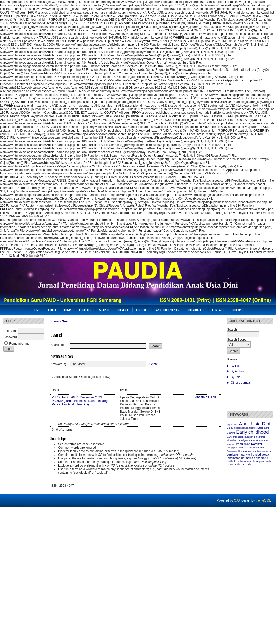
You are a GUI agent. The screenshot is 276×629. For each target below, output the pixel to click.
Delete (153, 364)
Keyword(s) (58, 364)
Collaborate (195, 309)
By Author (237, 371)
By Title (235, 377)
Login (68, 309)
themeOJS (263, 500)
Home (36, 309)
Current (122, 309)
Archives (142, 309)
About (52, 309)
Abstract (202, 397)
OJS (237, 500)
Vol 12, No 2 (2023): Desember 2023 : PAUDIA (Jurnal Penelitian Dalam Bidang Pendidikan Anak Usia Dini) (80, 400)
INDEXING (238, 309)
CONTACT (218, 309)
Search (104, 309)
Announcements (167, 309)
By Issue (236, 366)
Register (85, 309)
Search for (58, 345)
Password (10, 337)
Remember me (19, 343)
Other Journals (241, 383)
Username (10, 331)
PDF (213, 397)
